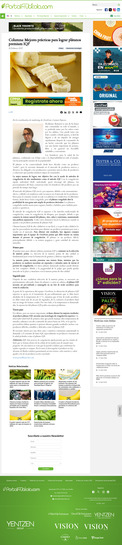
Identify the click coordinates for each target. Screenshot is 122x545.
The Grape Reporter (43, 16)
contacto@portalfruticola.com (61, 496)
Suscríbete (115, 16)
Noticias (17, 16)
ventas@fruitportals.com (62, 499)
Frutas (82, 16)
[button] (9, 15)
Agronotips (28, 16)
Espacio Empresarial (60, 16)
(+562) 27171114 (61, 493)
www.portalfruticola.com (23, 357)
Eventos (74, 16)
